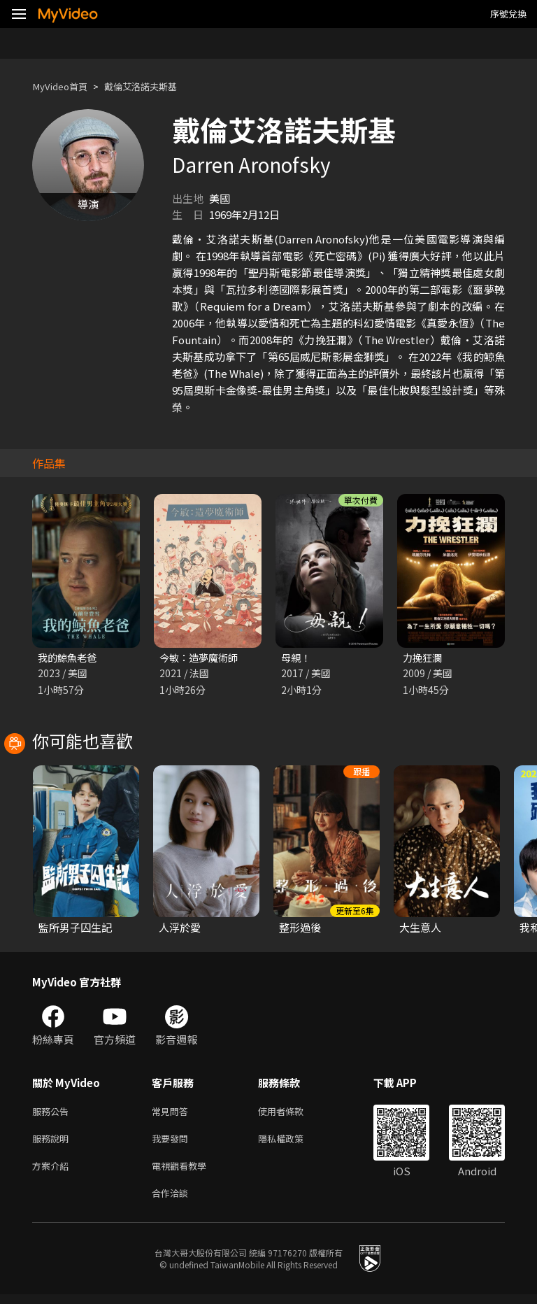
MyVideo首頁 (64, 86)
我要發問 (173, 1142)
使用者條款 (292, 1113)
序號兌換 (508, 13)
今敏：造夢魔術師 (201, 658)
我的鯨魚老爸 (69, 658)
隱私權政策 (292, 1142)
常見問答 (173, 1113)
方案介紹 (53, 1172)
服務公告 (53, 1113)
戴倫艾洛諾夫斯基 (154, 86)
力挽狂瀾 (424, 658)
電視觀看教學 (183, 1172)
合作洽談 (173, 1201)
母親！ (297, 658)
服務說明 (53, 1142)
